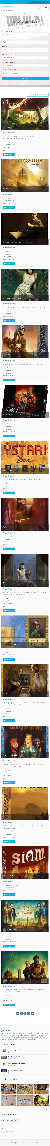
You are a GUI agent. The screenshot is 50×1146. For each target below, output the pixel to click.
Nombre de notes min (8, 62)
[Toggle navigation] (46, 8)
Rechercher (25, 78)
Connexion (43, 2)
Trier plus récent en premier (37, 95)
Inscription (32, 2)
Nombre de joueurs (7, 31)
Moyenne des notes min (9, 70)
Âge (3, 39)
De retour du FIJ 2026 (14, 1056)
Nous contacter (7, 1131)
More (46, 1110)
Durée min (5, 46)
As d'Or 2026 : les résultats (16, 1070)
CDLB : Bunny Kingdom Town (17, 1050)
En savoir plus (8, 154)
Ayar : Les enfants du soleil (16, 1063)
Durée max (5, 54)
